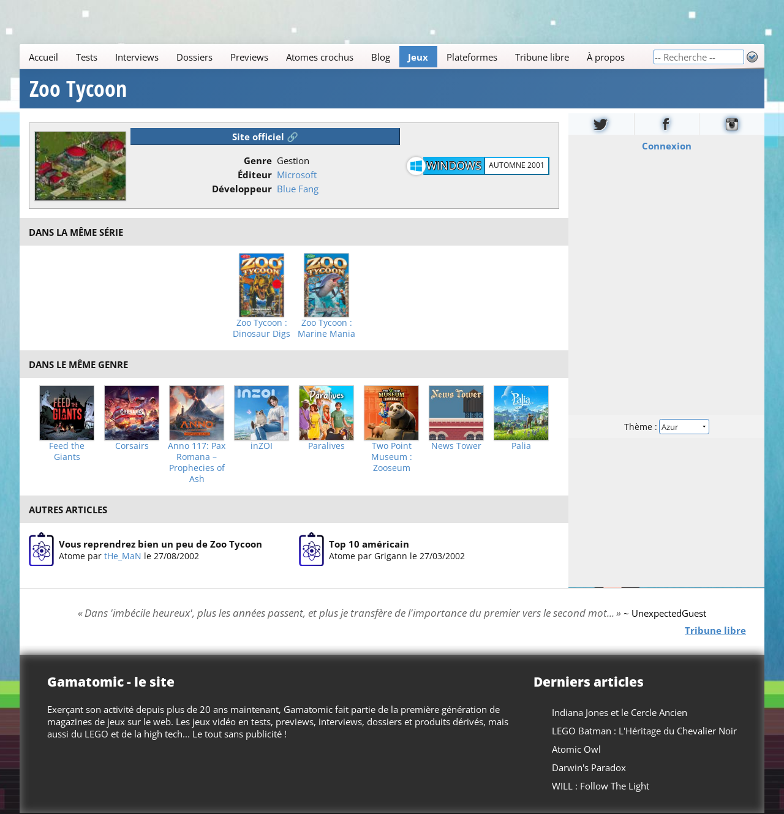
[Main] (336, 56)
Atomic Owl (576, 749)
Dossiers (194, 57)
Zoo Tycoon (78, 89)
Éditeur (255, 174)
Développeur (242, 189)
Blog (380, 57)
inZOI (262, 445)
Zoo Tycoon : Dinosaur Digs (261, 328)
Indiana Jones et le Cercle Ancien (619, 712)
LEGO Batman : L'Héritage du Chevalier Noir (644, 731)
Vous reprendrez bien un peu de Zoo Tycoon (160, 544)
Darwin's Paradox (589, 767)
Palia (521, 445)
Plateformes (472, 57)
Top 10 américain (369, 544)
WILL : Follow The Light (600, 786)
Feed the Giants (67, 451)
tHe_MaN (122, 556)
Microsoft (297, 174)
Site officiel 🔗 (265, 136)
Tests (86, 57)
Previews (249, 57)
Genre (258, 160)
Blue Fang (297, 189)
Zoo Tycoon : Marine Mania (326, 328)
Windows (453, 165)
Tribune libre (542, 57)
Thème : (666, 426)
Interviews (137, 57)
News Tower (456, 445)
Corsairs (132, 445)
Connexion (667, 146)
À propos (606, 57)
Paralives (326, 445)
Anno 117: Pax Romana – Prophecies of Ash (196, 462)
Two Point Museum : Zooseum (391, 456)
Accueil (43, 57)
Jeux (418, 57)
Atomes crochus (319, 57)
